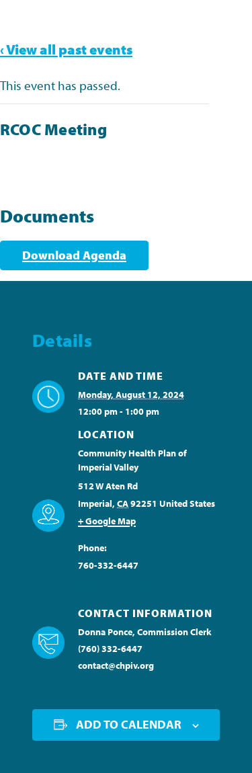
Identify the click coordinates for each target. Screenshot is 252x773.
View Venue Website (118, 590)
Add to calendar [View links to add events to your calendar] (128, 724)
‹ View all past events (66, 49)
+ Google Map (107, 521)
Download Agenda (74, 255)
